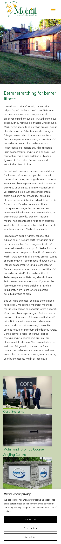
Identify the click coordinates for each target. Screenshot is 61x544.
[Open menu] (53, 9)
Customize (30, 528)
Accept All (30, 519)
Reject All (30, 536)
